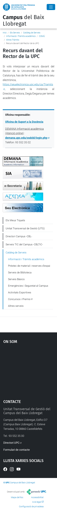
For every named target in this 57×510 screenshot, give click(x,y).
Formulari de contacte (16, 449)
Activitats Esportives (19, 292)
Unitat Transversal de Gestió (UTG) (25, 228)
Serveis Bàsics (16, 279)
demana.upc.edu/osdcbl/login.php (26, 137)
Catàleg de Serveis (31, 32)
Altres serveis (16, 305)
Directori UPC (11, 442)
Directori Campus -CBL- (19, 236)
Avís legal (36, 502)
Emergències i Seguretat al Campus (28, 285)
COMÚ (42, 36)
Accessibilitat (37, 497)
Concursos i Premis (19, 299)
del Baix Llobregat (23, 20)
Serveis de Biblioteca (19, 272)
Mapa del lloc (17, 497)
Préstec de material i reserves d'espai (29, 265)
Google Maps (28, 370)
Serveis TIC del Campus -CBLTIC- (24, 244)
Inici (5, 32)
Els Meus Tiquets (15, 220)
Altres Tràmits (12, 40)
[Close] (51, 7)
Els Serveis (15, 32)
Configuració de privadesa (31, 506)
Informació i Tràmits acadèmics (21, 36)
